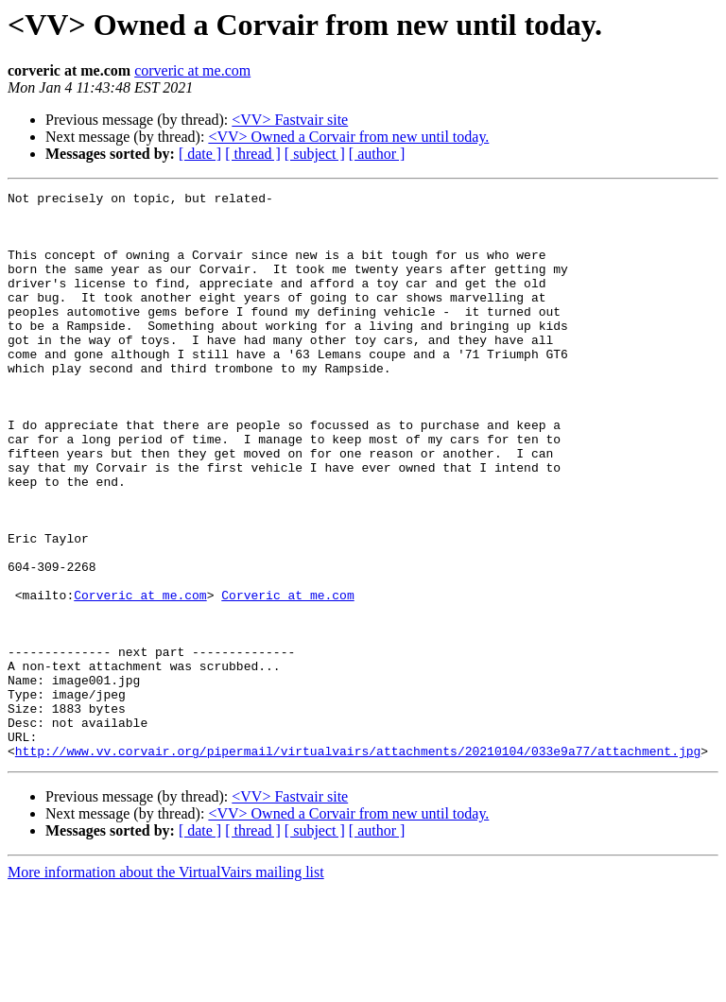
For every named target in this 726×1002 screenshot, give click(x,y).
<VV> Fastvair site (290, 120)
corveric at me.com (192, 70)
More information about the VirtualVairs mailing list (166, 985)
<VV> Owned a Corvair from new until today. (348, 137)
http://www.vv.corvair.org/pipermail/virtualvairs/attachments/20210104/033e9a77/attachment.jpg (357, 863)
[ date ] (200, 154)
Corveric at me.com (140, 676)
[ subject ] (315, 154)
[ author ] (377, 154)
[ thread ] (253, 154)
